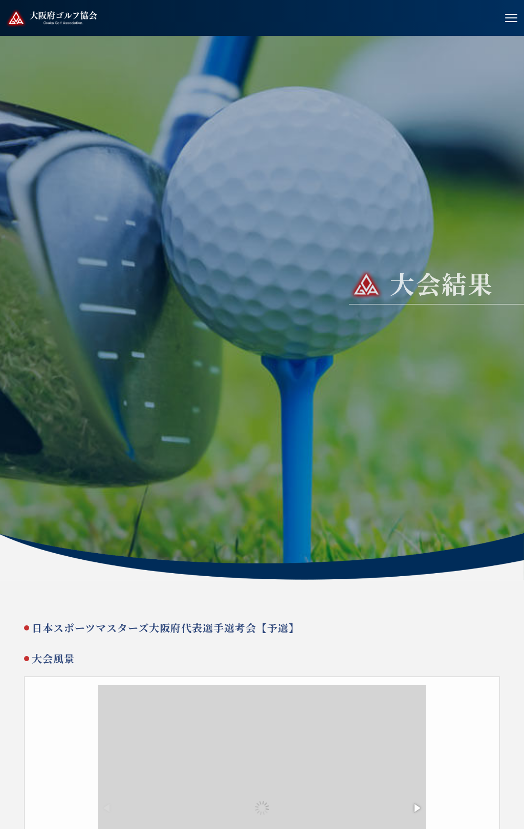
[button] (416, 810)
